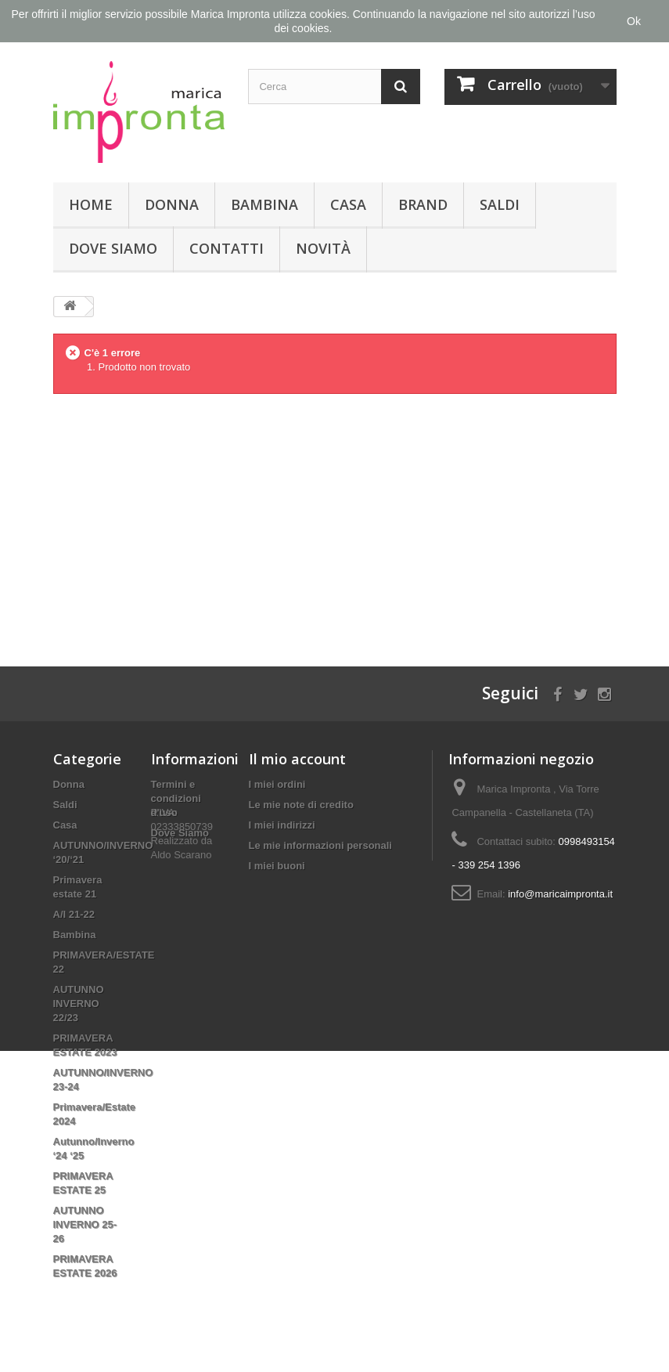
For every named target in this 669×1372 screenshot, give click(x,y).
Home (91, 204)
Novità (323, 248)
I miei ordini (277, 784)
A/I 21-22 (74, 914)
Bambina (264, 204)
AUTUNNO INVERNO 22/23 (78, 1004)
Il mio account (297, 758)
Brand (423, 204)
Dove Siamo (113, 248)
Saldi (500, 204)
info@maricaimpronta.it (560, 894)
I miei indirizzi (282, 825)
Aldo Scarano (181, 902)
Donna (172, 204)
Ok (634, 21)
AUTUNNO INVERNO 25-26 (85, 1224)
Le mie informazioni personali (320, 845)
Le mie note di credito (301, 805)
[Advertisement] (335, 517)
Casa (348, 204)
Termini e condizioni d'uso (176, 798)
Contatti (226, 248)
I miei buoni (277, 866)
